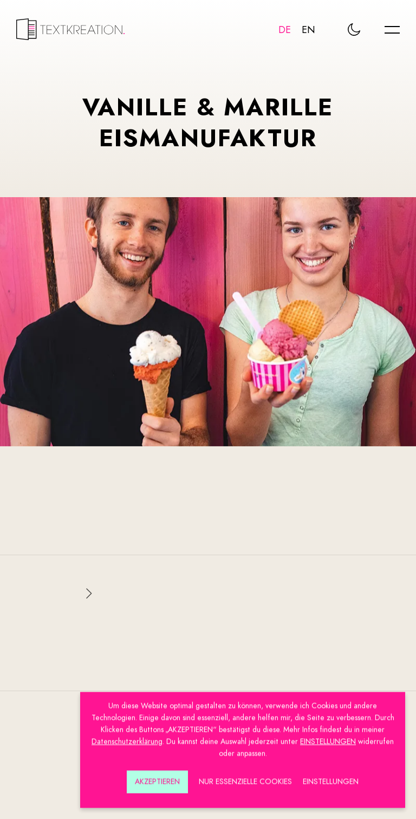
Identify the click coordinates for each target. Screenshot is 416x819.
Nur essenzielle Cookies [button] (245, 778)
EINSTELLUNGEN (328, 738)
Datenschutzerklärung (127, 738)
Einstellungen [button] (331, 778)
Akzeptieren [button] (157, 778)
